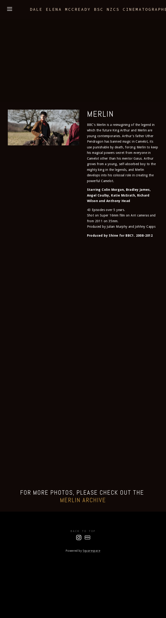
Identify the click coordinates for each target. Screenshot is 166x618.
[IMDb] (87, 537)
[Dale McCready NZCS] (79, 537)
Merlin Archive (83, 500)
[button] (26, 252)
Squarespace (91, 550)
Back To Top (83, 531)
